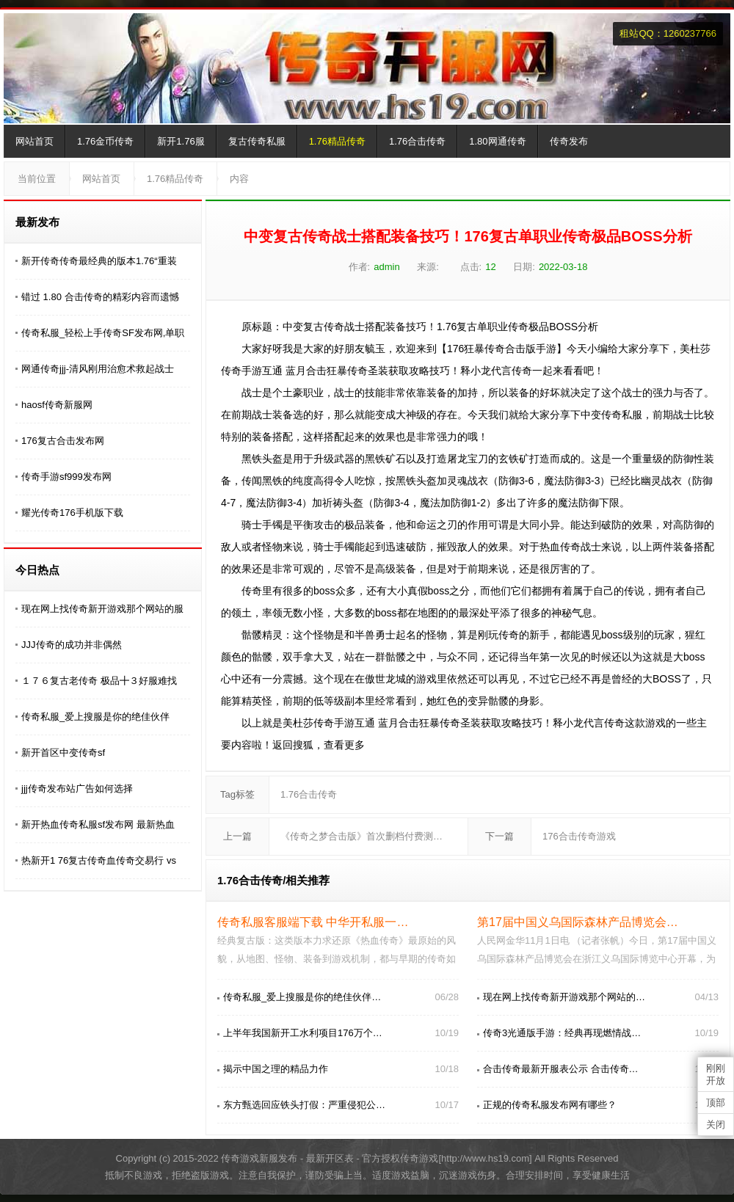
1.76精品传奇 (337, 141)
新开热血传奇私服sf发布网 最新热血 (98, 824)
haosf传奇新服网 (56, 404)
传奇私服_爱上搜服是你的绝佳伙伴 (95, 716)
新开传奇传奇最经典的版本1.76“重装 (99, 260)
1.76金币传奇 (105, 141)
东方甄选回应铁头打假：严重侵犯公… (304, 1104)
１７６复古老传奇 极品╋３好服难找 (99, 680)
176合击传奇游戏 (579, 836)
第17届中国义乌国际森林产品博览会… (577, 922)
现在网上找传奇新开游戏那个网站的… (564, 996)
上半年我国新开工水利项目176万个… (302, 1032)
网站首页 (34, 141)
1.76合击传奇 (417, 141)
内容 (239, 178)
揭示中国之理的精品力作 (275, 1068)
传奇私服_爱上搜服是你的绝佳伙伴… (302, 996)
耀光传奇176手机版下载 (72, 512)
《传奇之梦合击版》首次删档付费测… (361, 836)
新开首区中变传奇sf (63, 752)
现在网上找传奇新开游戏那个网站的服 (102, 608)
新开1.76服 (180, 141)
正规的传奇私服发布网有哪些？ (550, 1104)
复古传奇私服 (257, 141)
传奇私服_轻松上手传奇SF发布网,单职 (102, 332)
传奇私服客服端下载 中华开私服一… (312, 922)
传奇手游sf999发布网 (66, 476)
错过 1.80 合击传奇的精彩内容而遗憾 (100, 296)
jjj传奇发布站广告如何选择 (77, 788)
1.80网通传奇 (497, 141)
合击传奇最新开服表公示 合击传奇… (561, 1068)
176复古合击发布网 (62, 440)
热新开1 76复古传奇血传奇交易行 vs (98, 860)
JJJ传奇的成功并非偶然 (71, 644)
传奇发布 (569, 141)
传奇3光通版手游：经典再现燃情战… (562, 1032)
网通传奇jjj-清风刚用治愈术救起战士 (97, 368)
